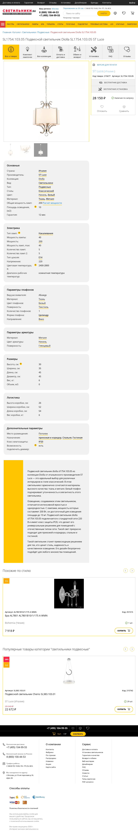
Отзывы (53, 2)
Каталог (2, 24)
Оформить (78, 734)
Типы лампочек (88, 779)
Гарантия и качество (90, 755)
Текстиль (44, 307)
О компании (53, 744)
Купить (124, 630)
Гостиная (77, 437)
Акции (48, 764)
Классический (46, 190)
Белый (51, 194)
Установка (65, 2)
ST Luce (42, 174)
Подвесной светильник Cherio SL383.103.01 (30, 694)
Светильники (29, 32)
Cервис (86, 744)
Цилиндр (44, 315)
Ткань (42, 198)
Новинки (49, 761)
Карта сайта (51, 767)
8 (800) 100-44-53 (49, 12)
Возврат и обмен (89, 758)
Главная (7, 32)
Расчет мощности (52, 202)
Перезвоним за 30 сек (73, 8)
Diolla (41, 178)
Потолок (43, 433)
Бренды (94, 2)
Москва (55, 9)
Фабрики (49, 752)
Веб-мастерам (88, 761)
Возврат (41, 2)
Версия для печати (107, 65)
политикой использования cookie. (25, 821)
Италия (42, 170)
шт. (57, 733)
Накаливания (46, 233)
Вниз (41, 319)
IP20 (41, 441)
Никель (43, 194)
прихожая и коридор (50, 437)
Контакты (106, 2)
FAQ (84, 767)
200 (40, 241)
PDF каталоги (87, 782)
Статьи (85, 776)
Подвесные (43, 32)
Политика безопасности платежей (23, 808)
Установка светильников (92, 752)
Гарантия (28, 2)
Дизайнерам (81, 2)
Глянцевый (45, 345)
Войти (132, 2)
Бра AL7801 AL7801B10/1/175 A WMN (26, 615)
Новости (85, 773)
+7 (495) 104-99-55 (49, 15)
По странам (51, 755)
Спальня (67, 437)
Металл (50, 198)
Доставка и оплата (11, 2)
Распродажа (51, 758)
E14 (40, 257)
